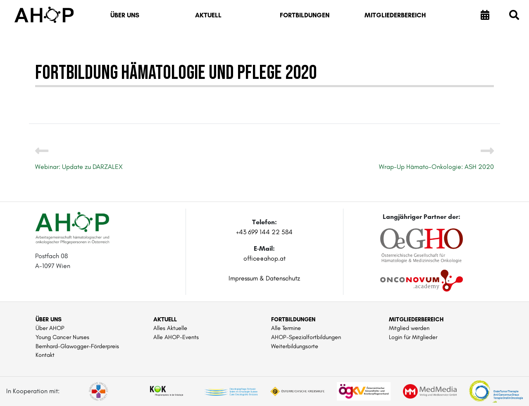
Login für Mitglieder (413, 337)
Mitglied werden (409, 328)
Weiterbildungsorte (294, 346)
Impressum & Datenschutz (264, 278)
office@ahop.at (264, 258)
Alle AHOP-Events (176, 337)
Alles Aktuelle (170, 328)
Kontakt (45, 355)
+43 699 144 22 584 (264, 232)
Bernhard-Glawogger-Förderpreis (77, 346)
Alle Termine (286, 328)
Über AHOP (50, 328)
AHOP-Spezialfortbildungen (306, 337)
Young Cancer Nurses (62, 337)
